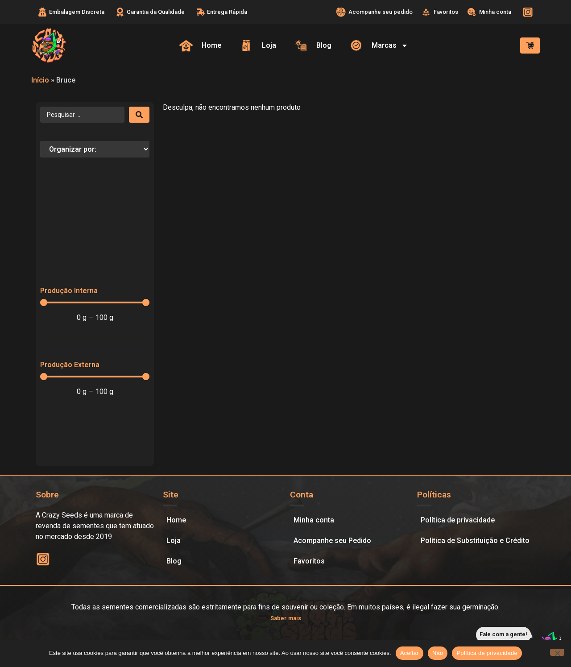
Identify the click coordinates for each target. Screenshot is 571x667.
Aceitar (409, 653)
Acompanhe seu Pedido (332, 540)
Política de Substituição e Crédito (475, 540)
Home (176, 520)
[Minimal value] (94, 302)
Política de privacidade (458, 520)
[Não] (557, 652)
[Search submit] (139, 115)
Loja (173, 540)
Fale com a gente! (503, 634)
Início (40, 80)
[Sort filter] (94, 149)
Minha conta (314, 520)
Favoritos (309, 561)
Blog (174, 561)
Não (437, 653)
